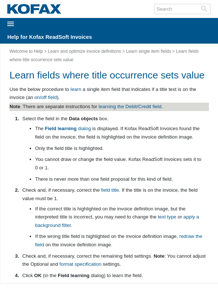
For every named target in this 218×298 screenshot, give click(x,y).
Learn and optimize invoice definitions (84, 51)
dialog (68, 128)
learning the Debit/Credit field (130, 106)
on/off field (45, 97)
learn (76, 89)
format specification (81, 264)
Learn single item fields (148, 51)
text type (167, 217)
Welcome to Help (26, 51)
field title (110, 190)
